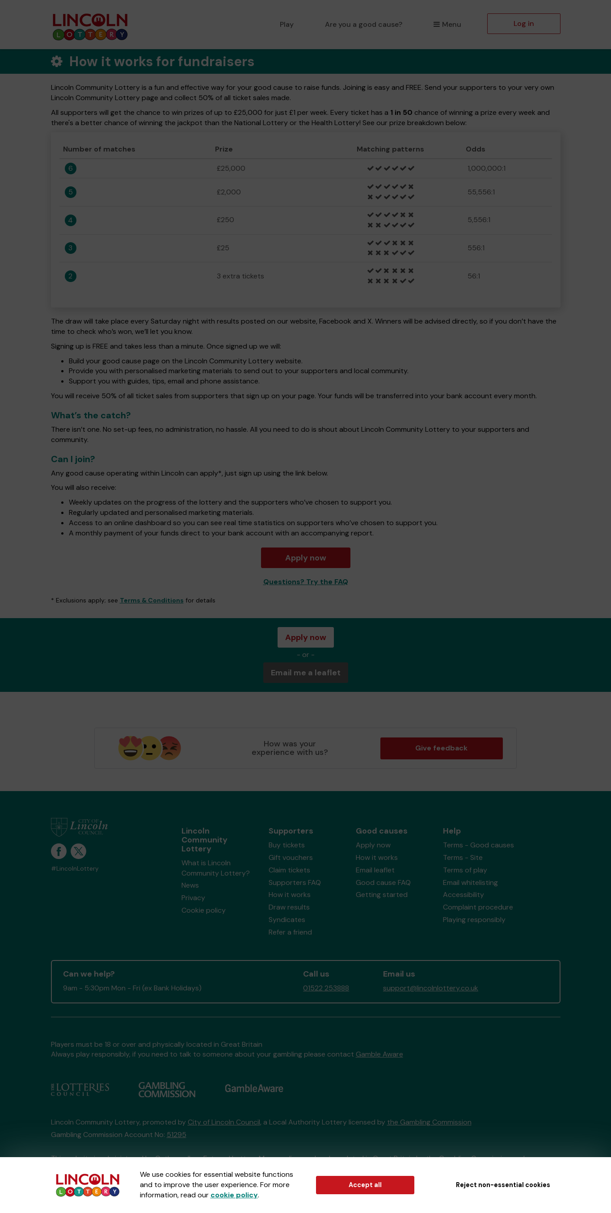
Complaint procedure (478, 907)
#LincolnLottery (75, 868)
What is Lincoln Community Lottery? (215, 868)
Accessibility (463, 894)
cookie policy (234, 1195)
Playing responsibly (474, 919)
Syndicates (287, 919)
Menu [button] (447, 24)
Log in (524, 23)
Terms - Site (463, 857)
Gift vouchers (291, 857)
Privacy (193, 897)
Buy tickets (287, 845)
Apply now (305, 557)
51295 (176, 1134)
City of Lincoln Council (224, 1122)
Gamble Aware (379, 1054)
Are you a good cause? (363, 24)
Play (287, 24)
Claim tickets (289, 870)
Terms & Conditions (152, 600)
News (190, 885)
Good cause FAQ (383, 882)
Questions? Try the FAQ (305, 581)
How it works (290, 894)
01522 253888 (326, 988)
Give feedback (441, 748)
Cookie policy (203, 910)
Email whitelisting (470, 882)
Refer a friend (290, 932)
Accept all (365, 1185)
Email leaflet (375, 870)
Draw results (289, 907)
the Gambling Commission (429, 1122)
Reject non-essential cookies (503, 1185)
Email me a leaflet (306, 672)
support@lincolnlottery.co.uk (430, 988)
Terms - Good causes (478, 845)
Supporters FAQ (295, 882)
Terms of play (465, 870)
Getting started (382, 894)
